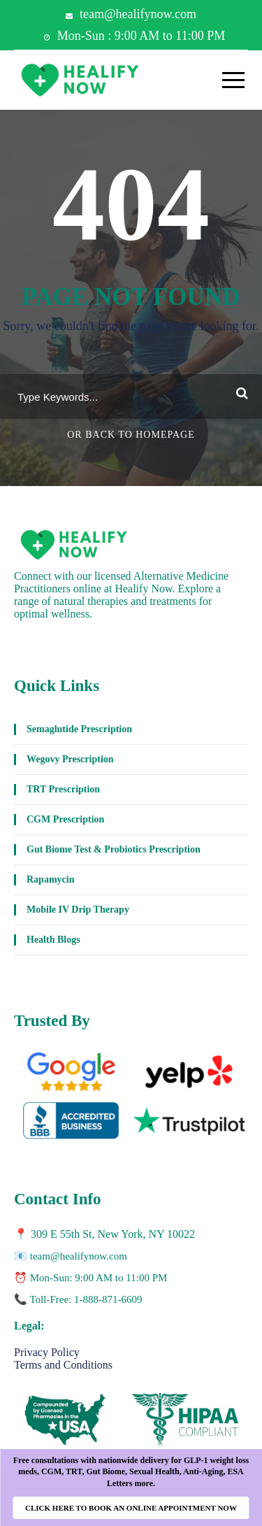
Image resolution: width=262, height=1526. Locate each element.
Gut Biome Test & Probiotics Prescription (114, 849)
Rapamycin (50, 879)
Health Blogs (53, 939)
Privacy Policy (47, 1352)
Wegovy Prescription (70, 759)
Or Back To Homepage (131, 434)
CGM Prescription (65, 819)
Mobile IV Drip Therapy (78, 909)
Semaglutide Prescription (79, 729)
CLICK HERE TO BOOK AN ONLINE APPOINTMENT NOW (131, 1508)
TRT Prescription (63, 789)
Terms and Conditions (63, 1365)
